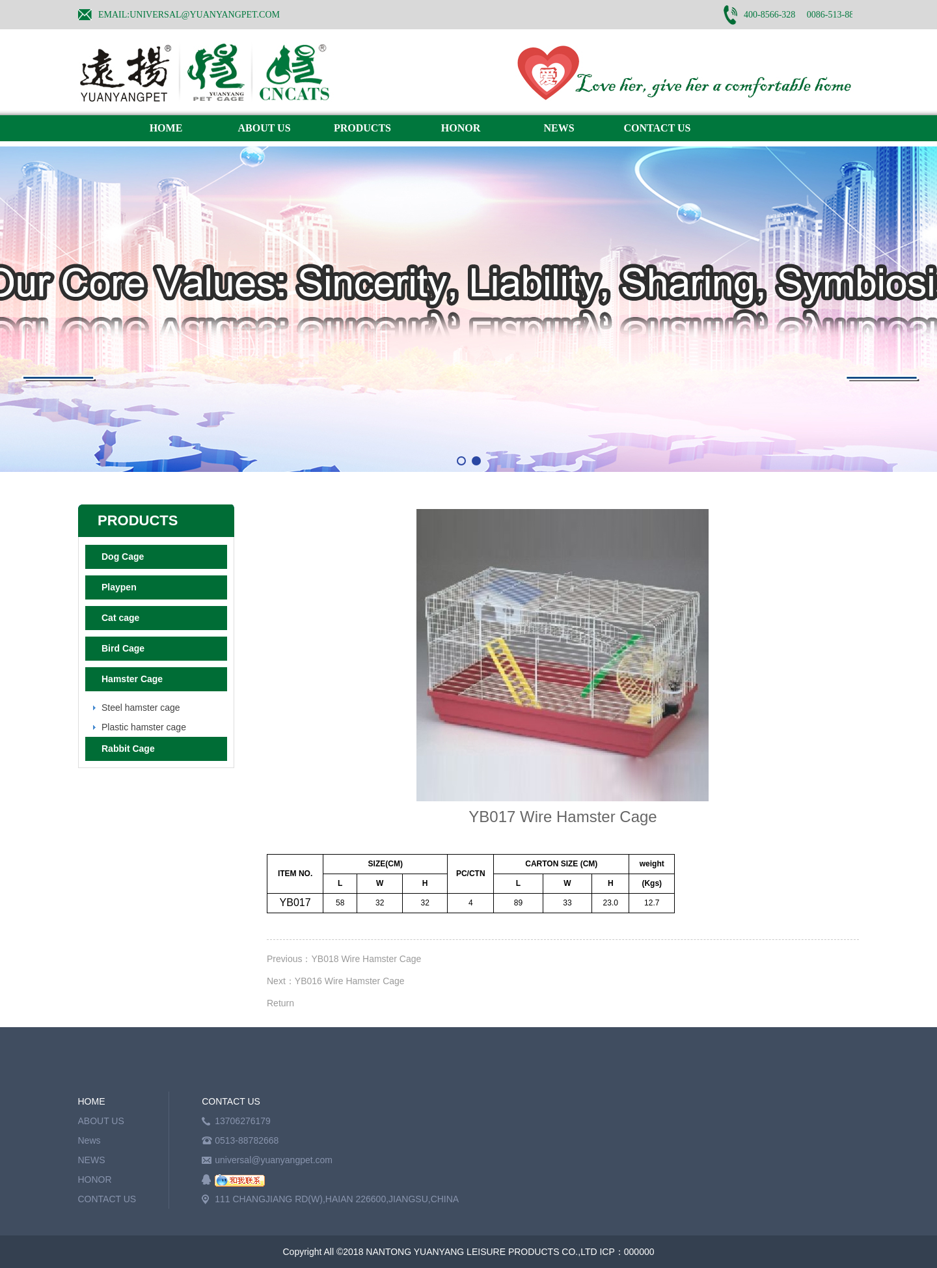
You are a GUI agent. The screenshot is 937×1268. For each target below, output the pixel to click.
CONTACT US (657, 127)
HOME (166, 127)
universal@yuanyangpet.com (274, 1160)
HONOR (460, 127)
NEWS (558, 127)
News (89, 1140)
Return (280, 1003)
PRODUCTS (362, 127)
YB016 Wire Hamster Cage (350, 981)
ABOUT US (264, 127)
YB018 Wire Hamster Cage (366, 959)
